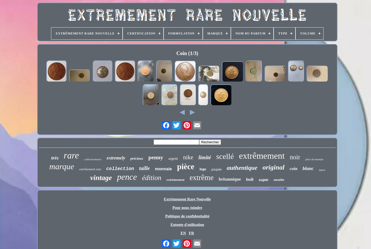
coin (293, 168)
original (273, 167)
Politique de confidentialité (187, 216)
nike (188, 157)
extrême (202, 177)
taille (144, 168)
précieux (136, 159)
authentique (242, 167)
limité (204, 157)
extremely (116, 158)
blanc (308, 168)
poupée (216, 169)
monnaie (163, 169)
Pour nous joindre (187, 208)
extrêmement (261, 156)
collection (120, 168)
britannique (230, 179)
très (55, 158)
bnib (250, 179)
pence (127, 177)
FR (191, 233)
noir (295, 157)
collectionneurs (93, 159)
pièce (185, 166)
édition (151, 178)
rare (71, 155)
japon (322, 169)
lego (202, 169)
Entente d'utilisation (187, 225)
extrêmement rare (90, 169)
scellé (225, 156)
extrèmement (175, 180)
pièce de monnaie (314, 159)
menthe (279, 180)
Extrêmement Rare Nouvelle (187, 199)
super (263, 180)
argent (173, 158)
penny (155, 157)
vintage (101, 178)
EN (183, 233)
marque (61, 166)
